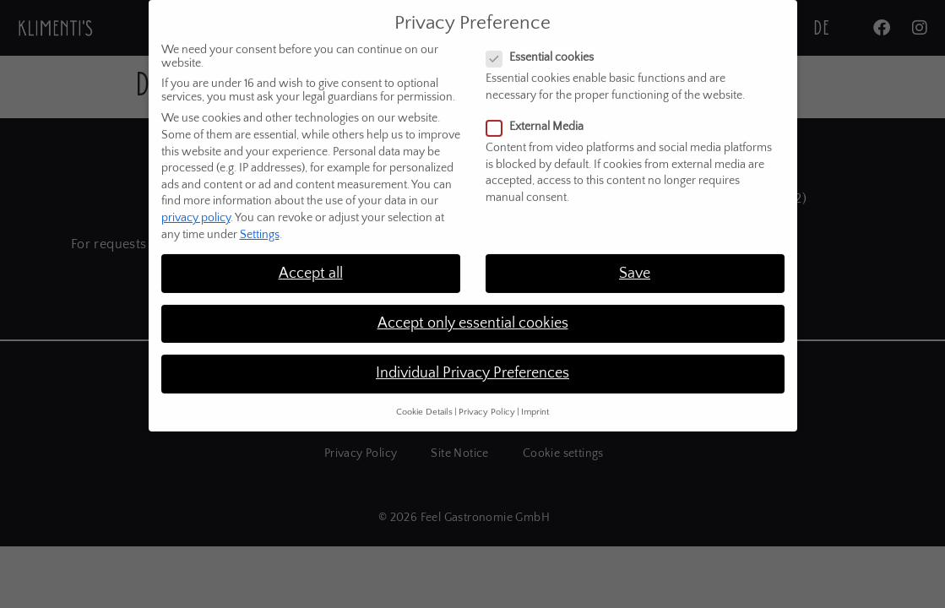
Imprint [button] (535, 402)
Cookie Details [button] (424, 402)
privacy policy (196, 207)
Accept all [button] (311, 262)
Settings (260, 224)
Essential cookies (545, 47)
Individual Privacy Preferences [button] (472, 362)
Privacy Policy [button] (487, 402)
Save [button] (634, 262)
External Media (540, 116)
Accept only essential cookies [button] (472, 312)
